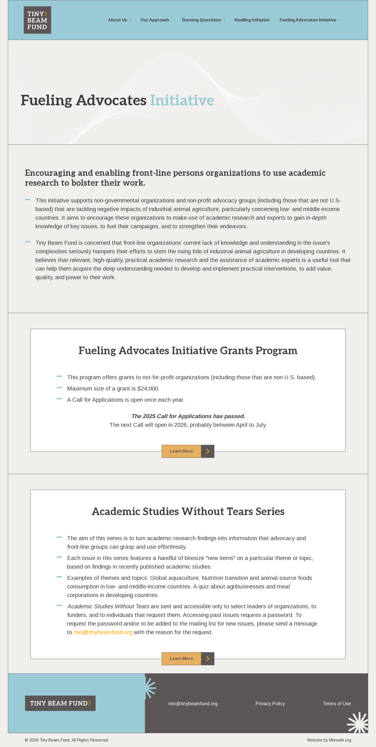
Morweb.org (340, 740)
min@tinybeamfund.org (103, 632)
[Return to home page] (60, 703)
